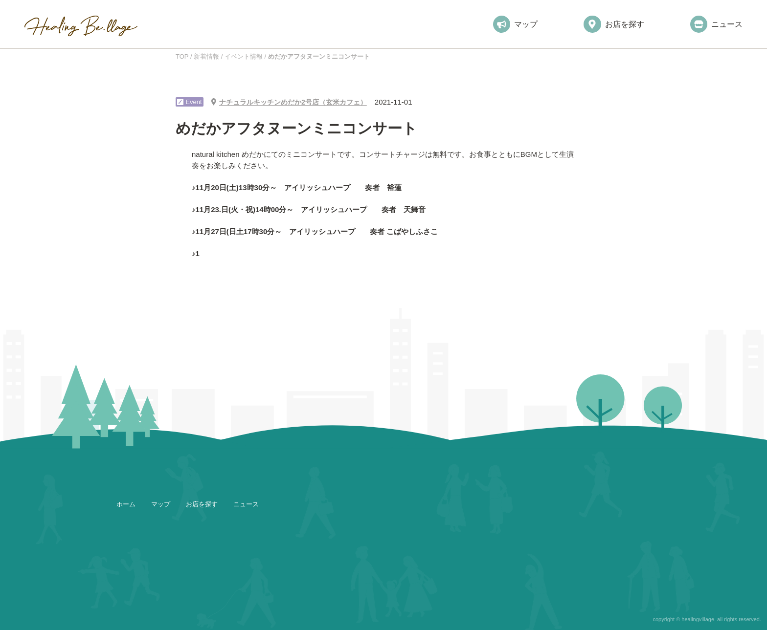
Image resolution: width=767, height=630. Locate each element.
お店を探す (614, 24)
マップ (515, 24)
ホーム (125, 504)
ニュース (716, 24)
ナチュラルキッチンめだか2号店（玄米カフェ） (293, 102)
